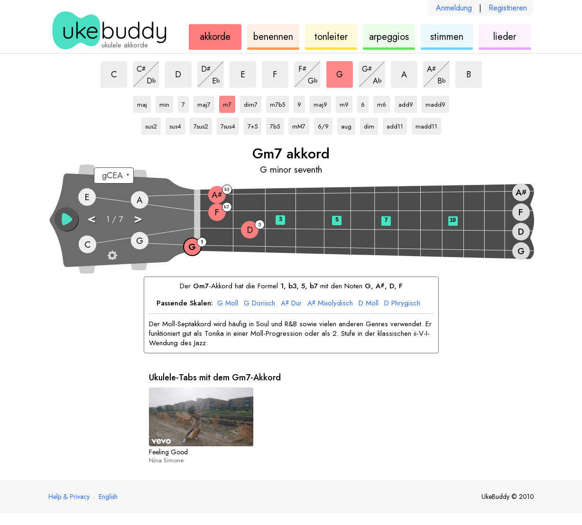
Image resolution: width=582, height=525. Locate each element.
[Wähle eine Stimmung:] (114, 175)
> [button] (138, 218)
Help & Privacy (69, 496)
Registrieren (508, 7)
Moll (227, 303)
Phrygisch (402, 303)
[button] (66, 219)
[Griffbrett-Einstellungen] (112, 255)
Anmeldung (454, 7)
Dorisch (259, 303)
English (108, 496)
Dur (291, 303)
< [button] (91, 218)
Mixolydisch (330, 303)
